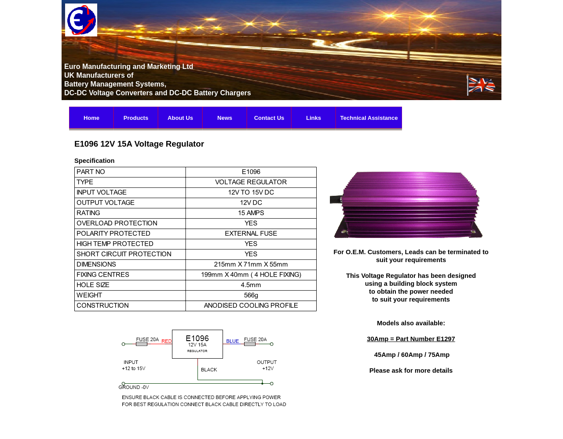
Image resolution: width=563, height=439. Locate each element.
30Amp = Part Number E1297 (411, 338)
